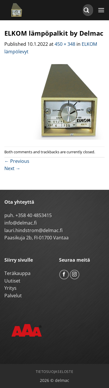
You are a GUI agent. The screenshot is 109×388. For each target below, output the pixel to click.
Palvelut (13, 295)
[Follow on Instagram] (74, 274)
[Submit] (86, 10)
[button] (101, 10)
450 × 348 (65, 44)
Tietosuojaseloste (54, 371)
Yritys (10, 288)
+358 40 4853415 (33, 215)
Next (12, 168)
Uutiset (12, 281)
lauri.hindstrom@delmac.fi (33, 230)
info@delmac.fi (20, 223)
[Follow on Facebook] (64, 274)
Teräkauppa (17, 273)
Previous (16, 161)
